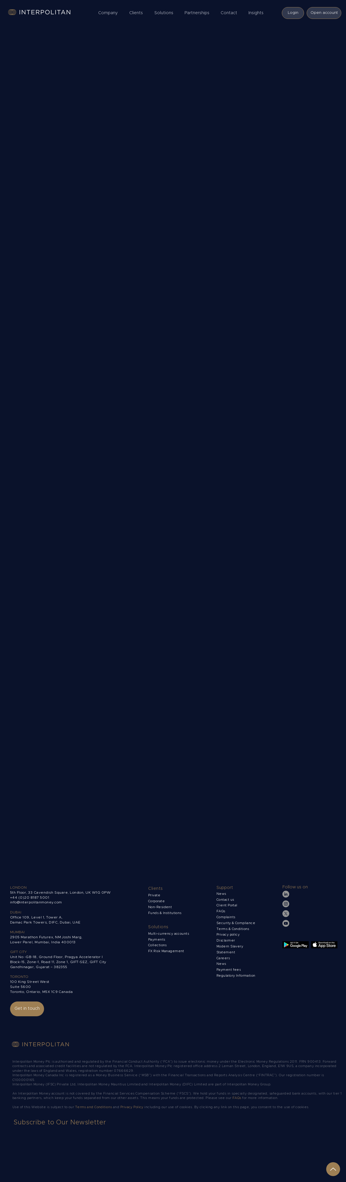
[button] (109, 13)
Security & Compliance (235, 923)
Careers (223, 958)
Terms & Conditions (233, 929)
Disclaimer (225, 940)
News (221, 963)
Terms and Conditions (94, 1107)
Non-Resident (160, 907)
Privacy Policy (131, 1107)
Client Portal (226, 905)
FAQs (220, 911)
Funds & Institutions (165, 913)
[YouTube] (285, 923)
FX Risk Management (166, 951)
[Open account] (324, 13)
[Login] (293, 13)
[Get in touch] (27, 1008)
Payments (156, 939)
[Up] (333, 1169)
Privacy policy (228, 934)
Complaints (226, 917)
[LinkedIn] (285, 894)
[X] (285, 913)
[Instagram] (285, 903)
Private (154, 895)
